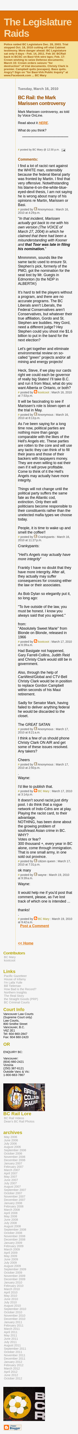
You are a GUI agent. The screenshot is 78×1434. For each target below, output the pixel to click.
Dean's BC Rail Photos (19, 1121)
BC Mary (44, 791)
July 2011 (10, 1342)
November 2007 (14, 1196)
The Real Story (14, 995)
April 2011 (10, 1332)
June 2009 (11, 1259)
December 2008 (14, 1239)
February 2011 (14, 1325)
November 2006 (14, 1156)
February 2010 (14, 1285)
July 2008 (10, 1223)
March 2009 (12, 1249)
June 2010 (11, 1299)
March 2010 (12, 1289)
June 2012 (11, 1375)
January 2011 (13, 1322)
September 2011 (15, 1348)
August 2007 (12, 1186)
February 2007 (14, 1166)
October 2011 (13, 1352)
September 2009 (15, 1269)
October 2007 (13, 1193)
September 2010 (15, 1309)
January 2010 (13, 1282)
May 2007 (10, 1176)
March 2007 (12, 1170)
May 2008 (10, 1216)
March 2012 (12, 1368)
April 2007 (10, 1173)
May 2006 (10, 1137)
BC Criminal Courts (17, 1002)
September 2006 (15, 1150)
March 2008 (12, 1209)
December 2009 (14, 1279)
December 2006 (14, 1160)
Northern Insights (15, 992)
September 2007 (15, 1190)
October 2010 (13, 1312)
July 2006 (10, 1143)
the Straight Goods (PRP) (21, 999)
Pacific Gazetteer (15, 976)
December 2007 (14, 1199)
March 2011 (12, 1328)
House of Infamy (15, 979)
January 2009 (13, 1242)
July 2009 (10, 1262)
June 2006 (11, 1140)
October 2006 (13, 1153)
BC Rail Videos (14, 1118)
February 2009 (14, 1246)
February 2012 (14, 1365)
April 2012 (10, 1371)
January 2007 (13, 1163)
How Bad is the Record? (20, 989)
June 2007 (11, 1180)
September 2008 (15, 1229)
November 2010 (14, 1315)
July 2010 (10, 1302)
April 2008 (10, 1213)
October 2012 (13, 1378)
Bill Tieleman (12, 985)
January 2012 (13, 1362)
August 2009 (12, 1266)
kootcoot (43, 392)
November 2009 (14, 1276)
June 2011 (11, 1338)
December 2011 (14, 1358)
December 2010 (14, 1319)
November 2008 (14, 1236)
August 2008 (12, 1226)
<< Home (25, 943)
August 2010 (12, 1305)
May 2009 (10, 1256)
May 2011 (10, 1335)
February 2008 (14, 1206)
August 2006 (12, 1147)
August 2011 (12, 1345)
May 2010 (10, 1295)
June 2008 (11, 1219)
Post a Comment (34, 926)
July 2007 (10, 1183)
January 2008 (13, 1203)
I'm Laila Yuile (13, 982)
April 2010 (10, 1292)
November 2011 (14, 1355)
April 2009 (10, 1252)
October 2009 (13, 1272)
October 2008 (13, 1233)
